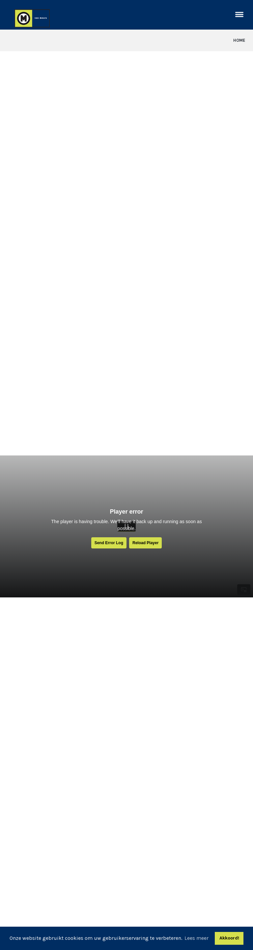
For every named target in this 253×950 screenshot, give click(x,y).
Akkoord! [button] (229, 938)
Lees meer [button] (196, 938)
